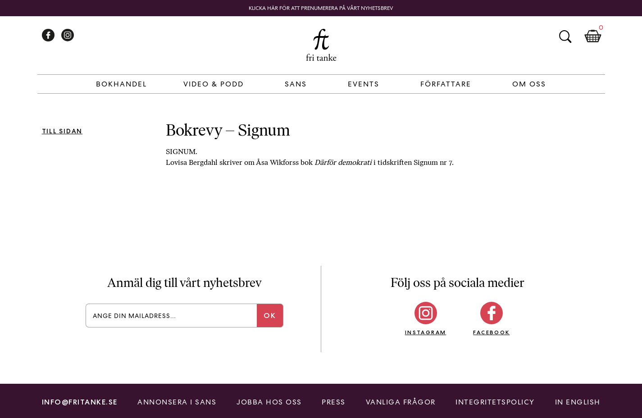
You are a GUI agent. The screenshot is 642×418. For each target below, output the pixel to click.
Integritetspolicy (495, 402)
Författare (445, 84)
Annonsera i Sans (176, 402)
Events (363, 84)
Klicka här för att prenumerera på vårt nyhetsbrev (321, 8)
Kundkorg (592, 36)
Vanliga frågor (401, 402)
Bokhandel (121, 84)
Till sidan (62, 131)
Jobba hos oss (269, 402)
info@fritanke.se (80, 402)
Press (334, 402)
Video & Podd (213, 84)
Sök (565, 36)
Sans (296, 84)
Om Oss (529, 84)
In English (578, 402)
